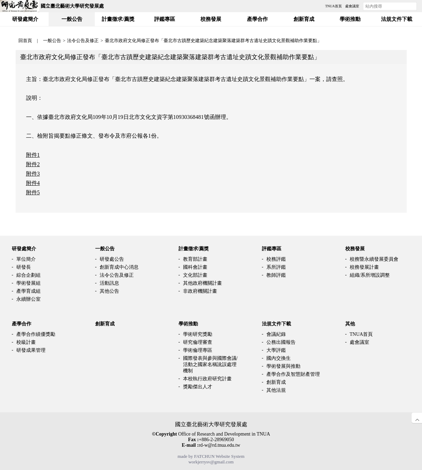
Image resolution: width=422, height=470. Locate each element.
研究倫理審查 (197, 342)
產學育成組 (28, 291)
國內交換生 (278, 358)
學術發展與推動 (283, 366)
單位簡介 (26, 259)
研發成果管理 (30, 350)
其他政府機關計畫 (202, 283)
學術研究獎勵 (197, 334)
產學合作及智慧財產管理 (293, 374)
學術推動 (188, 323)
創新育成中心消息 (119, 267)
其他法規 (276, 390)
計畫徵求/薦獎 (194, 248)
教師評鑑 (276, 275)
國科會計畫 (195, 267)
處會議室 (359, 342)
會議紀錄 (276, 334)
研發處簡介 (24, 248)
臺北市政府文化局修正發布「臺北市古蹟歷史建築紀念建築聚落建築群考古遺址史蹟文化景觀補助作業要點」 (213, 40)
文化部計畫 (195, 275)
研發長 (23, 267)
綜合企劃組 (28, 275)
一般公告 (52, 40)
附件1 (33, 155)
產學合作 (21, 323)
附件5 (33, 192)
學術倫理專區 (197, 350)
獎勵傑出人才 (197, 386)
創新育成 (105, 323)
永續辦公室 (28, 299)
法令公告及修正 (83, 40)
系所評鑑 (276, 267)
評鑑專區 (271, 248)
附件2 (33, 164)
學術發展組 (28, 283)
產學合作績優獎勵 (35, 334)
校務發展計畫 (364, 267)
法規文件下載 (276, 323)
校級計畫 (26, 342)
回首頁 (25, 40)
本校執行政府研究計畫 (207, 378)
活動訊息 (109, 283)
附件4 (33, 183)
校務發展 (355, 248)
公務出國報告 (281, 342)
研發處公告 (112, 259)
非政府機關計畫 (200, 291)
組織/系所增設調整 (370, 275)
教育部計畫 (195, 259)
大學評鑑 (276, 350)
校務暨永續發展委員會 (374, 259)
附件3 (33, 174)
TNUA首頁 (361, 334)
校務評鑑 (276, 259)
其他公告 (109, 291)
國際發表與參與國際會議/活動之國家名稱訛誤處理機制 (210, 364)
